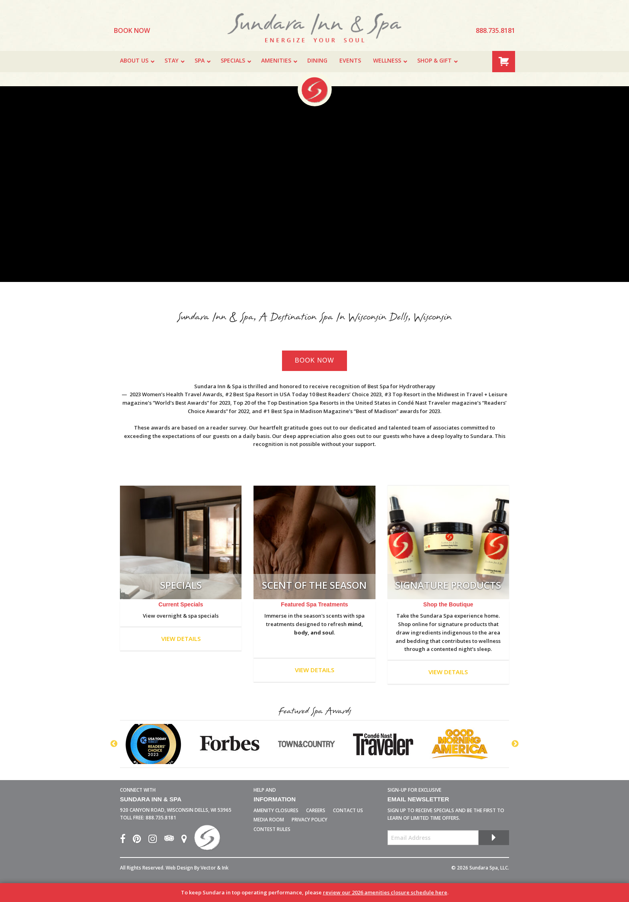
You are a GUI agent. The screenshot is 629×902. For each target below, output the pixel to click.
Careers (315, 810)
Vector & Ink (215, 867)
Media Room (269, 819)
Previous (114, 744)
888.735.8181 (161, 817)
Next (515, 744)
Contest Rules (272, 829)
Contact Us (348, 810)
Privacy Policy (309, 819)
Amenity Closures (276, 810)
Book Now (314, 360)
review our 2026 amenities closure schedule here (385, 892)
